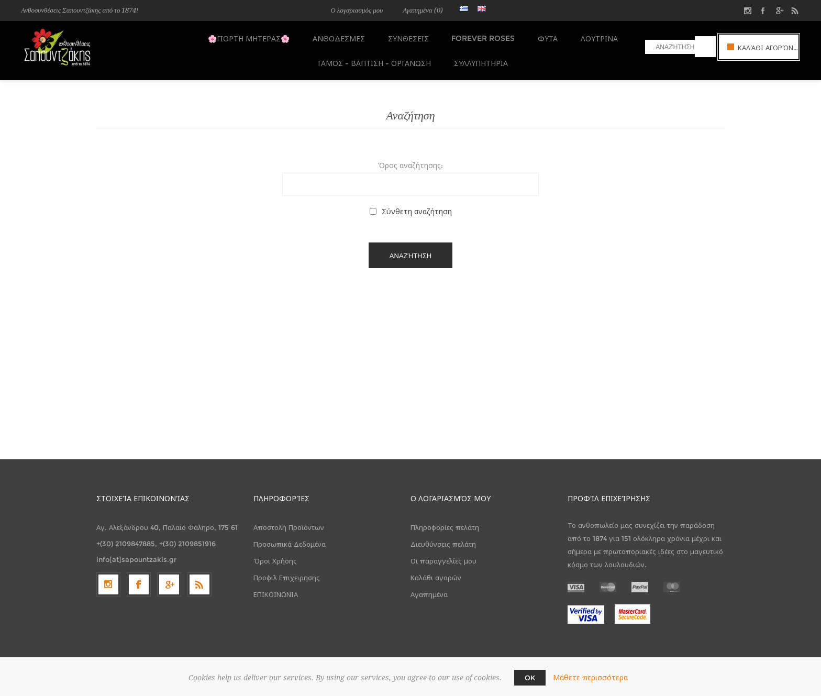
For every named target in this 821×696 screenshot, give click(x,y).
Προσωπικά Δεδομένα (289, 537)
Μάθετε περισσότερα (590, 677)
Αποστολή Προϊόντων (288, 520)
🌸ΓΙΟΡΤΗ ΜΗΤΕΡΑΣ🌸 (251, 37)
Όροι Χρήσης (275, 554)
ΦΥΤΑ (542, 37)
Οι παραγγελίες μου (443, 554)
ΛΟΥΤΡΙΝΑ (592, 37)
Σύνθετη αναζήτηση (417, 204)
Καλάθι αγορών (435, 571)
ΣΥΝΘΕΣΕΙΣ (406, 37)
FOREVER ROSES (480, 37)
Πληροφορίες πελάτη (444, 520)
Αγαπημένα (429, 587)
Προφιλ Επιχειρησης (286, 571)
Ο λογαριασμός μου (356, 10)
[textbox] (670, 47)
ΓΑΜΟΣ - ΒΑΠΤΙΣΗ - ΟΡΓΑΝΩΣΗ (373, 57)
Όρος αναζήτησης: (410, 158)
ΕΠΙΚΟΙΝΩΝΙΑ (275, 587)
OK (530, 677)
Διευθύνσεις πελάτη (443, 537)
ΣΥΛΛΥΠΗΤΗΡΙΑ (478, 57)
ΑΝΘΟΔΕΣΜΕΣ (339, 37)
